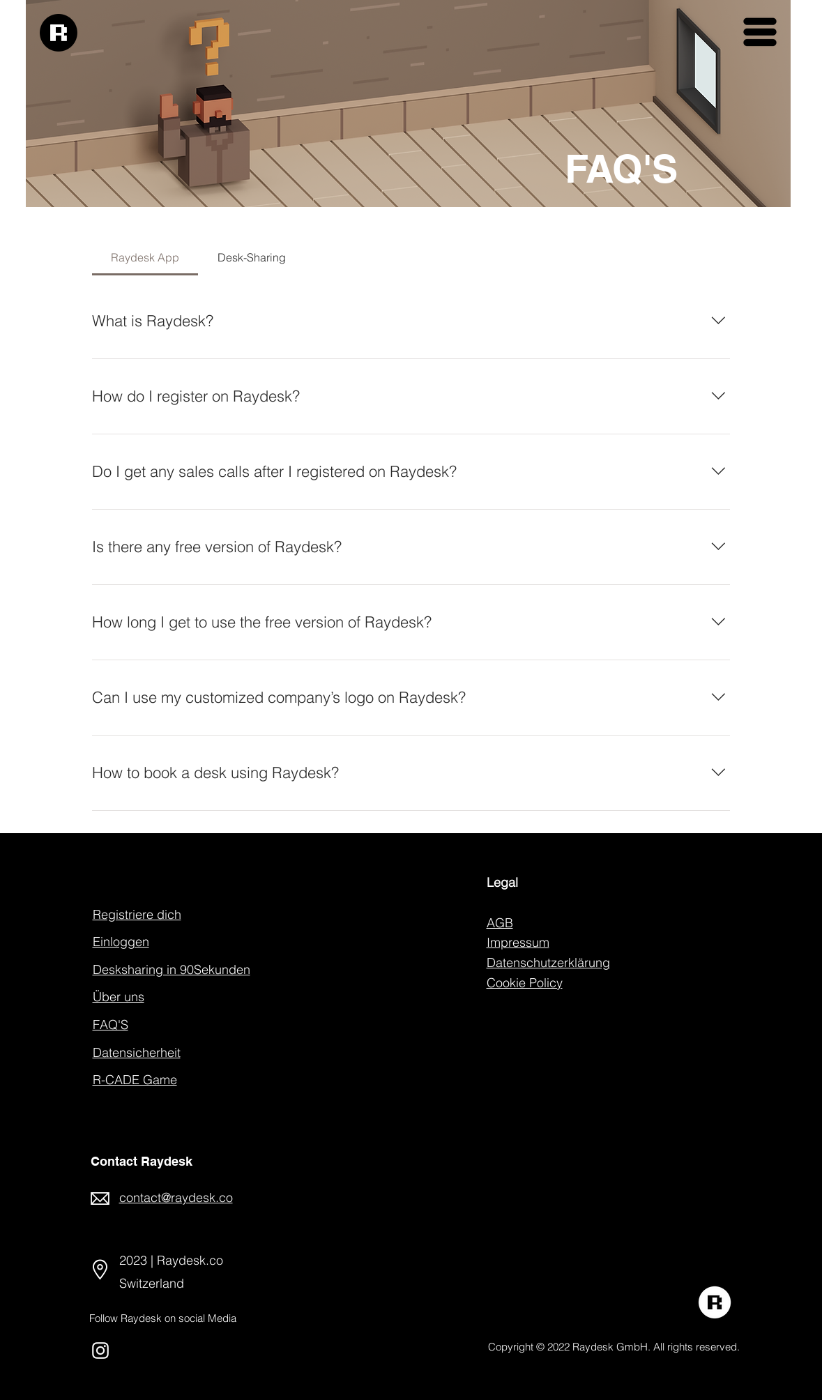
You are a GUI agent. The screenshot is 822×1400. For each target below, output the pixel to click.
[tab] (145, 257)
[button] (760, 32)
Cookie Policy (525, 983)
